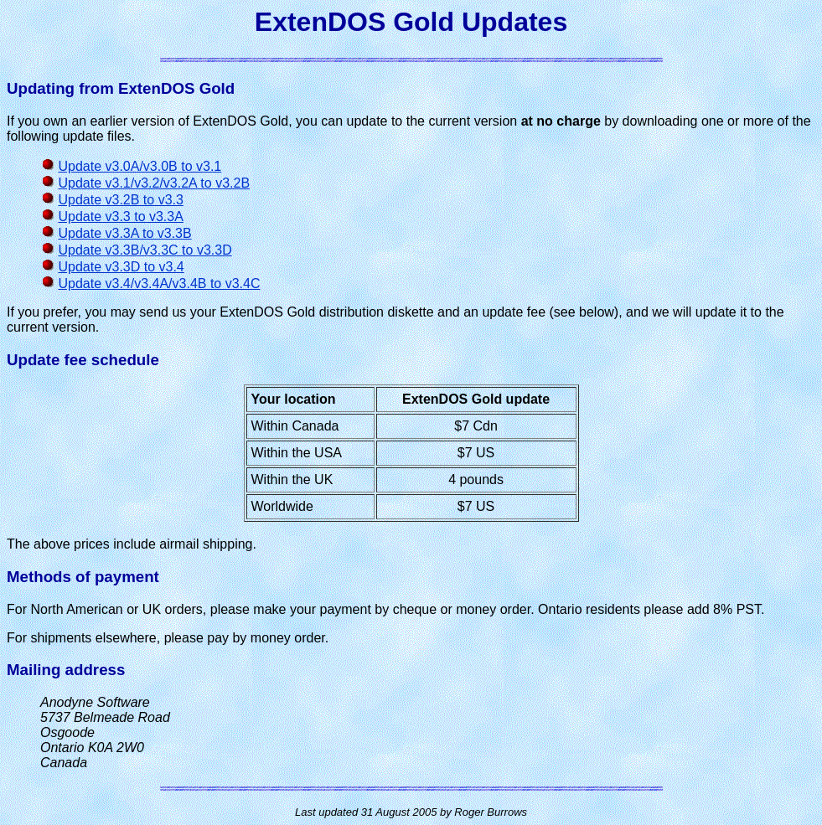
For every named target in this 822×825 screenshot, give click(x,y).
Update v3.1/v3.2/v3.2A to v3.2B (154, 183)
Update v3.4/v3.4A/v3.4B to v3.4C (159, 283)
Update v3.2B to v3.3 (120, 200)
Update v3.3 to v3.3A (120, 216)
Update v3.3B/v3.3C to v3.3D (144, 250)
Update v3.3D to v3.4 (121, 267)
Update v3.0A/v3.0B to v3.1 (139, 166)
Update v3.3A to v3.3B (124, 233)
